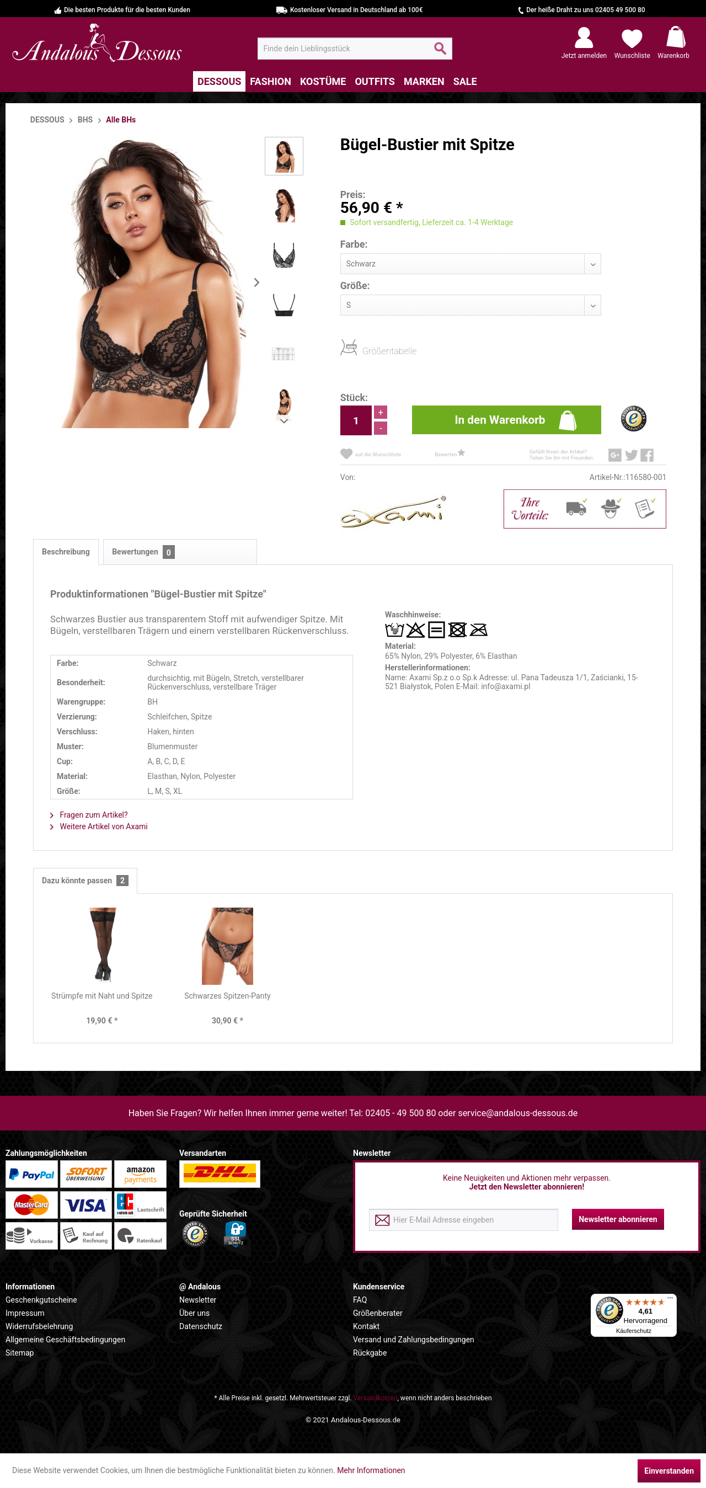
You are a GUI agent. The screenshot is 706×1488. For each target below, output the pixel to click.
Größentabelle (365, 350)
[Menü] (670, 1300)
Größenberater (378, 1313)
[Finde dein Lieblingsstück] (355, 49)
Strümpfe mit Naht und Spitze (101, 995)
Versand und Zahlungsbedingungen (413, 1339)
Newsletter (197, 1299)
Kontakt (366, 1326)
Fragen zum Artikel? (89, 814)
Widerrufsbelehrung (39, 1326)
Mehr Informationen (371, 1470)
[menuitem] (355, 49)
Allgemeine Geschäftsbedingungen (65, 1339)
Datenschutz (200, 1326)
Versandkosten (376, 1398)
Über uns (194, 1313)
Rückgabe (370, 1352)
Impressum (25, 1313)
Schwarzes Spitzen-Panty (227, 995)
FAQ (360, 1299)
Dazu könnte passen (85, 881)
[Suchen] (440, 53)
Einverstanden (669, 1470)
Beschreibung (66, 551)
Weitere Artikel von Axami (99, 826)
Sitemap (20, 1352)
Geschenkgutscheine (41, 1299)
